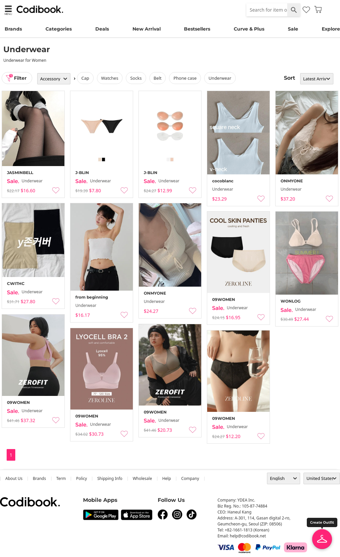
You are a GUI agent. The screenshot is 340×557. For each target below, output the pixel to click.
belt (158, 78)
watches (110, 78)
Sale (293, 29)
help (166, 478)
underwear (220, 78)
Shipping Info (110, 478)
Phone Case (185, 78)
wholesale (142, 478)
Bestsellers (197, 29)
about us (14, 478)
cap (85, 78)
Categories (58, 29)
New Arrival (146, 29)
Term (61, 478)
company (190, 478)
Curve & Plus (249, 29)
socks (135, 78)
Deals (102, 29)
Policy (81, 478)
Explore (331, 29)
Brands (13, 29)
